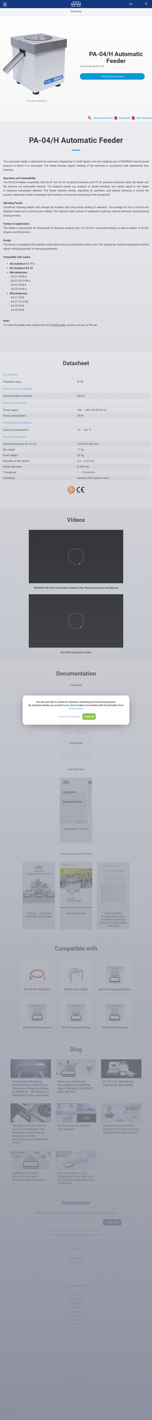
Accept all (89, 716)
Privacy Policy (76, 708)
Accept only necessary (69, 716)
